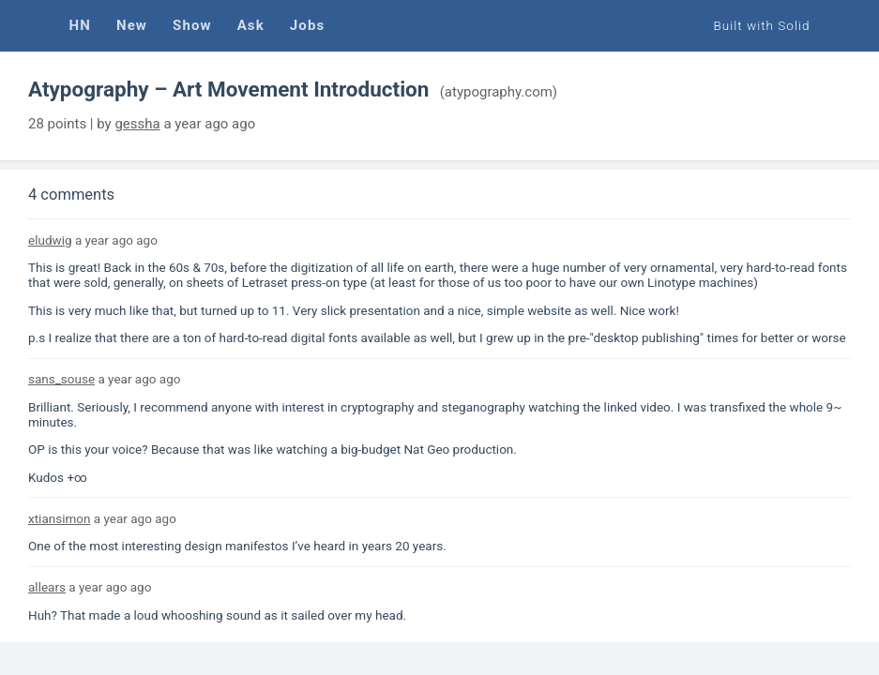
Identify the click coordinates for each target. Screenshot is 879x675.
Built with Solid (762, 25)
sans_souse (61, 378)
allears (47, 586)
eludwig (50, 240)
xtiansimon (59, 518)
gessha (136, 123)
